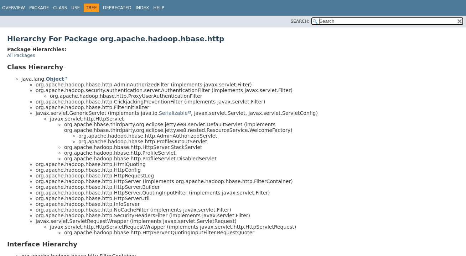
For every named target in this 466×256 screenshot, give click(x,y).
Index (142, 7)
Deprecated (117, 7)
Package (39, 7)
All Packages (21, 55)
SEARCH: (300, 21)
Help (158, 7)
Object (55, 79)
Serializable (173, 113)
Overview (13, 7)
